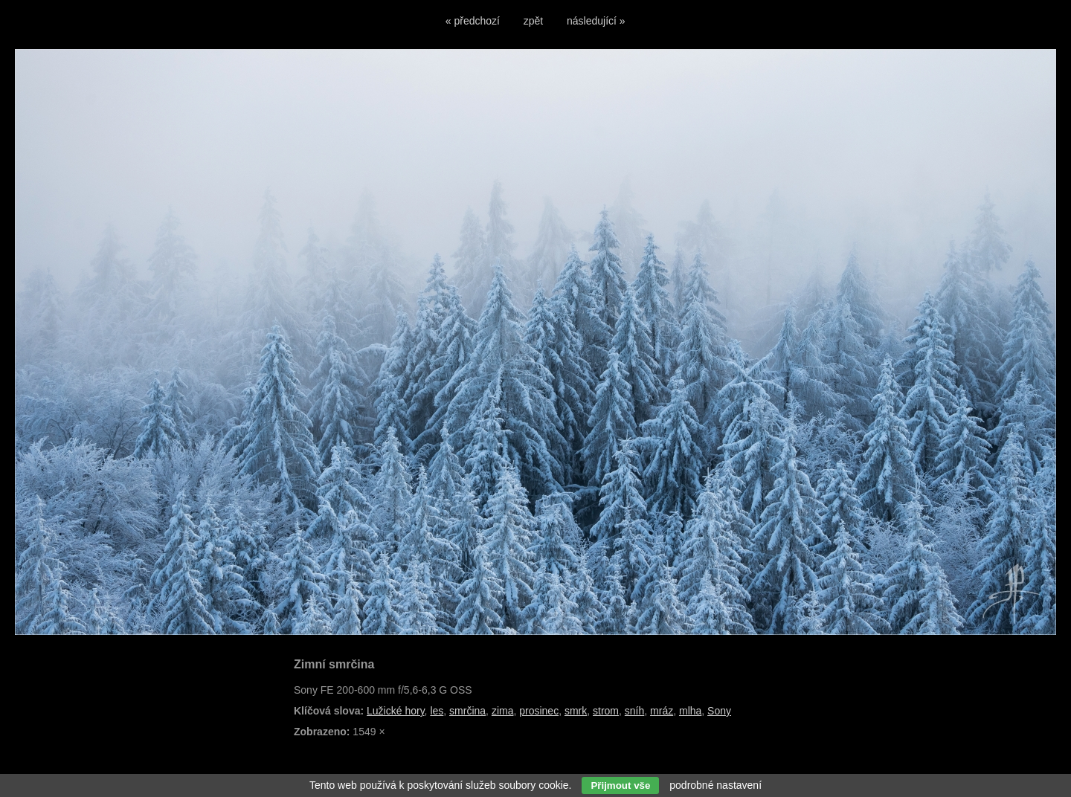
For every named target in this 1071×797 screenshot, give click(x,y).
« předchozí (473, 21)
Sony (719, 711)
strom (606, 711)
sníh (634, 711)
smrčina (467, 711)
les (436, 711)
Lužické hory (396, 711)
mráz (661, 711)
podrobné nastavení (715, 785)
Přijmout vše (620, 785)
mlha (690, 711)
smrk (576, 711)
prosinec (539, 711)
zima (503, 711)
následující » (596, 21)
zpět (533, 21)
